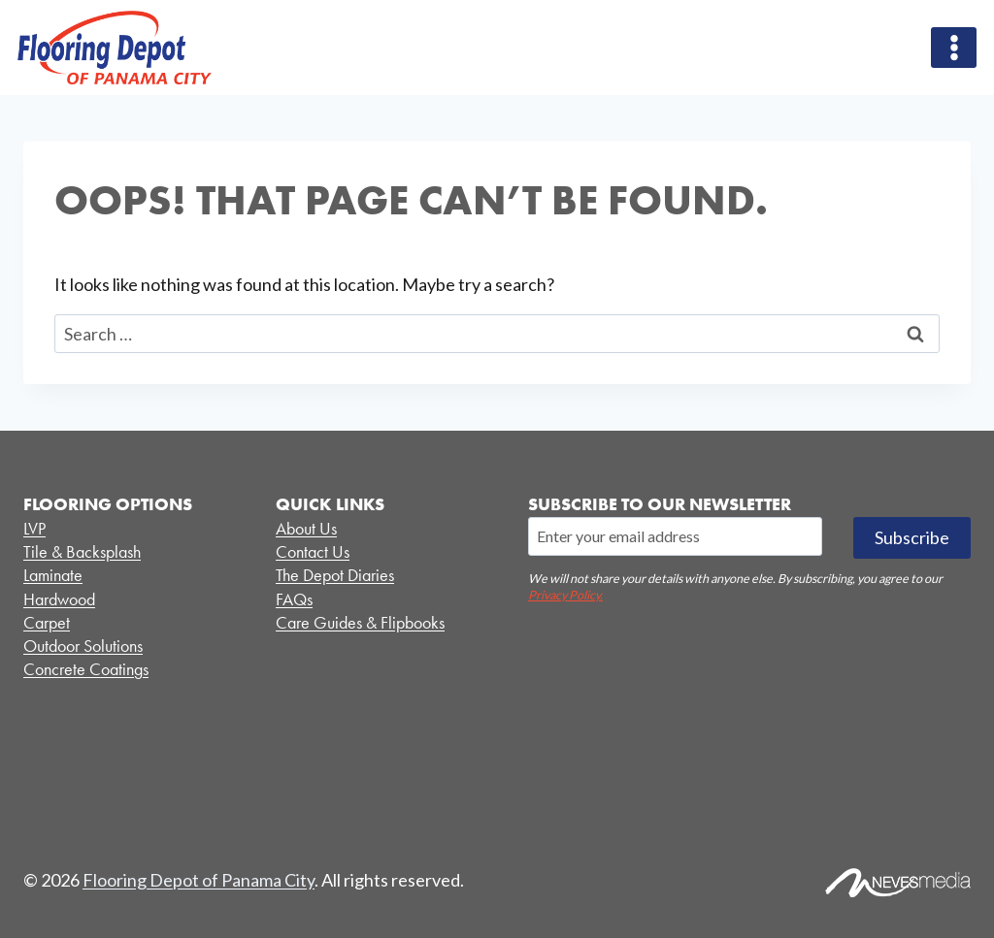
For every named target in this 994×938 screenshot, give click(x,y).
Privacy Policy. (565, 595)
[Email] (675, 536)
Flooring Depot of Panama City (199, 879)
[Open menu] (954, 47)
